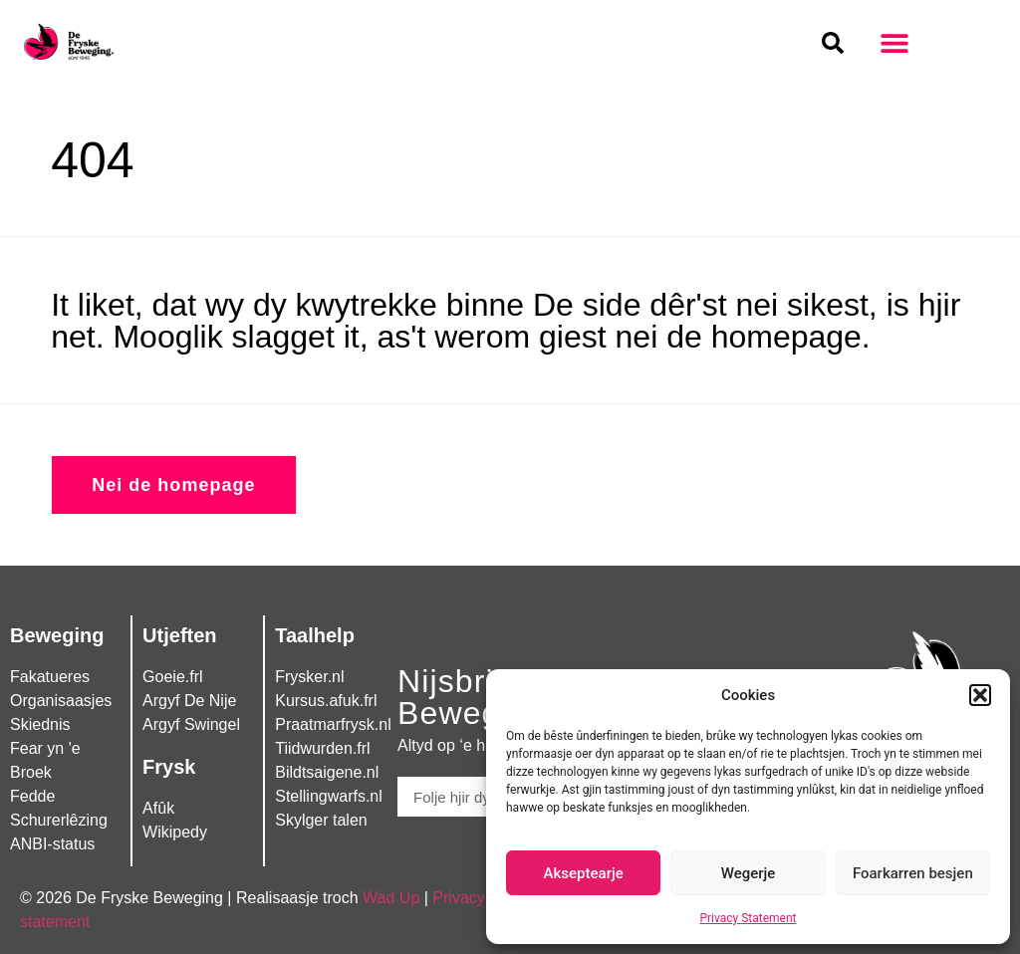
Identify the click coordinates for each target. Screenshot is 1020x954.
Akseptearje (584, 873)
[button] (980, 695)
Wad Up (391, 897)
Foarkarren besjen (913, 873)
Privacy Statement (747, 918)
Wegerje (748, 873)
